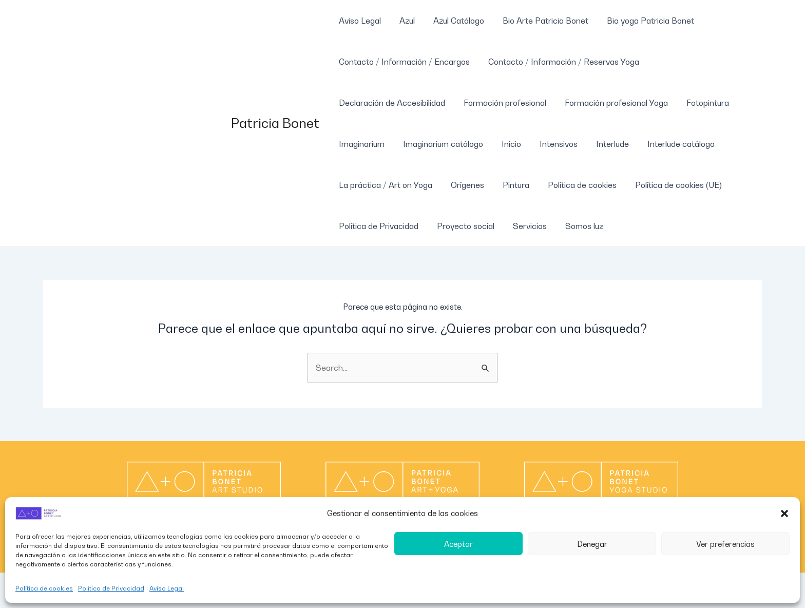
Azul (404, 20)
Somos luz (577, 226)
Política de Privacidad (111, 588)
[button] (784, 513)
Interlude (603, 144)
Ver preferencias (725, 543)
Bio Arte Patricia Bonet (538, 20)
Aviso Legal (166, 588)
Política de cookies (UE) (669, 185)
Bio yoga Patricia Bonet (641, 20)
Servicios (525, 226)
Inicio (506, 144)
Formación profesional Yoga (611, 103)
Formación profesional (502, 103)
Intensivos (551, 144)
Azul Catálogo (453, 20)
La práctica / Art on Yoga (384, 185)
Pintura (510, 185)
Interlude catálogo (669, 144)
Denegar (592, 543)
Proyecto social (462, 226)
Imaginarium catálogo (440, 144)
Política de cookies (44, 588)
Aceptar (458, 543)
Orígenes (464, 185)
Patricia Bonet (275, 123)
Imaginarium (361, 144)
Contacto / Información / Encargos (403, 61)
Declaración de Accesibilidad (391, 103)
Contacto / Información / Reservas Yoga (560, 61)
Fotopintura (700, 103)
